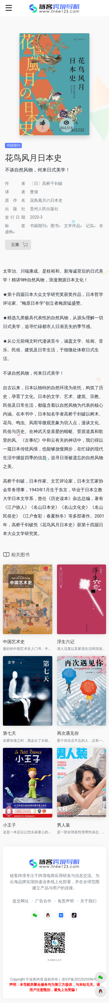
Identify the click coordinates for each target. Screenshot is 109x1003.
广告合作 (43, 901)
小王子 (9, 825)
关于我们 (88, 901)
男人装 (63, 825)
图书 (55, 225)
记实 (90, 225)
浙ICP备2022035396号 (79, 979)
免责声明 (66, 901)
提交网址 (20, 901)
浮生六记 (65, 641)
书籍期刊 (13, 145)
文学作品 (72, 225)
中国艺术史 (14, 641)
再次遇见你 (68, 733)
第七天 (9, 733)
